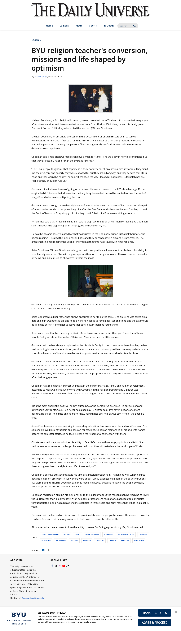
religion (74, 540)
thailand (100, 540)
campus (112, 540)
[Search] (127, 25)
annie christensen (49, 534)
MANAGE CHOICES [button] (154, 613)
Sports (93, 25)
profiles (125, 540)
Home (49, 25)
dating (66, 534)
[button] (176, 612)
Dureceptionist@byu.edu (22, 601)
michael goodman (126, 534)
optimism (143, 534)
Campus (64, 25)
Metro (79, 25)
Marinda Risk (41, 76)
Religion (36, 40)
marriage (108, 534)
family (77, 534)
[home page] (90, 13)
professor (61, 540)
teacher (87, 540)
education (139, 540)
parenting (46, 540)
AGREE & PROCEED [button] (154, 623)
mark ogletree (92, 534)
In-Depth (108, 25)
